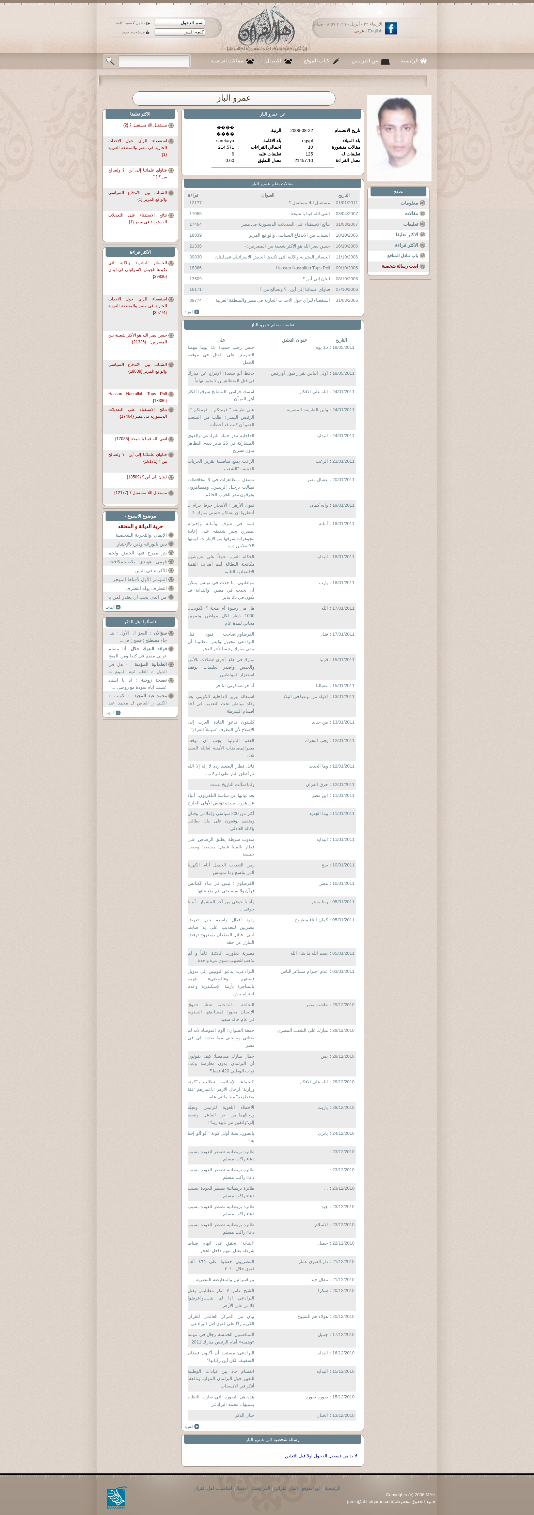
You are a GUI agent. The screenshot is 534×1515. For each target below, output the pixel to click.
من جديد (320, 722)
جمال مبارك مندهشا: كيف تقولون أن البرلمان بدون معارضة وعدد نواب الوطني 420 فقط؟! (221, 1064)
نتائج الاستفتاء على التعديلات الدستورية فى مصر (285, 224)
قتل (324, 634)
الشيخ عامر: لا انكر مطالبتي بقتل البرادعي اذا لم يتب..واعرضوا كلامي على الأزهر (221, 1298)
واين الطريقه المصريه (307, 409)
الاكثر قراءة (406, 245)
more (192, 312)
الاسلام (321, 1224)
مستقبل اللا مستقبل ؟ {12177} (140, 492)
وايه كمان (319, 505)
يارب (323, 582)
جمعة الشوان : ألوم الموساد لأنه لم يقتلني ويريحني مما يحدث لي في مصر (221, 1038)
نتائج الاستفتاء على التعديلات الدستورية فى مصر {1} (137, 218)
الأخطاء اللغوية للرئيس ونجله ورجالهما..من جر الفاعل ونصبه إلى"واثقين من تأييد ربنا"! (221, 1115)
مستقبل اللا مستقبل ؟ (309, 202)
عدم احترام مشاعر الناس (304, 971)
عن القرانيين (365, 60)
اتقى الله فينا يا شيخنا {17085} (141, 438)
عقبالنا (322, 685)
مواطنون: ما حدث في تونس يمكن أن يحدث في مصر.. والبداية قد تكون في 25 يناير (221, 590)
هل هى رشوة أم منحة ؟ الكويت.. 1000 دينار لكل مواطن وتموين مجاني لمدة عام (221, 616)
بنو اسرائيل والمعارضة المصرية (225, 1279)
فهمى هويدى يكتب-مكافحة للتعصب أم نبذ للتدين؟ (137, 566)
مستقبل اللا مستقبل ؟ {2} (145, 125)
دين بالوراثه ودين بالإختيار (142, 544)
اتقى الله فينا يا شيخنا (310, 213)
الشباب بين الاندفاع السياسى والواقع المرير (289, 235)
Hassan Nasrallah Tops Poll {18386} (137, 397)
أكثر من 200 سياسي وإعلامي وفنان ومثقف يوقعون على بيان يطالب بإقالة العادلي (221, 821)
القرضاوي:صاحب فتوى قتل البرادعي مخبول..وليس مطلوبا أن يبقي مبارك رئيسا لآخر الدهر (221, 642)
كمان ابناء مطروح (311, 919)
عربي (359, 30)
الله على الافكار (313, 391)
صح (324, 864)
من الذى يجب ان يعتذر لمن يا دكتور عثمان (137, 601)
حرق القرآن (317, 784)
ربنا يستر (319, 901)
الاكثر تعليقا (407, 234)
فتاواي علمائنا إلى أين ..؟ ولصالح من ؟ (295, 289)
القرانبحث (261, 1488)
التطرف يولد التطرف (146, 588)
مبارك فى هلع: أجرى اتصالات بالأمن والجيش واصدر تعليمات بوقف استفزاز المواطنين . (221, 667)
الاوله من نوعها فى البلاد (305, 696)
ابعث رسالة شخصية (400, 266)
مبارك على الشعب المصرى (302, 1030)
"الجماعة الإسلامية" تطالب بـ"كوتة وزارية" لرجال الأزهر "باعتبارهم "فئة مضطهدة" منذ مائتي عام (221, 1089)
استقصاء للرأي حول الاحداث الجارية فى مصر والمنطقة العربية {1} (137, 145)
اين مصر (320, 795)
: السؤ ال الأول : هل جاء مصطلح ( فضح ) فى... (137, 636)
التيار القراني (286, 1488)
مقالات (411, 213)
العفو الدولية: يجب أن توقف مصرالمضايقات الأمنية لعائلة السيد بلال (221, 748)
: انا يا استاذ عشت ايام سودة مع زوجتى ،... (137, 684)
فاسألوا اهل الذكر (140, 621)
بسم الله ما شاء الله (309, 953)
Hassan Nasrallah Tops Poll (303, 267)
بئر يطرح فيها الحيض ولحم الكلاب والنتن (137, 557)
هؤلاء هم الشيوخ (312, 1316)
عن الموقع (311, 1488)
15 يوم (321, 347)
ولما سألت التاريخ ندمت (232, 784)
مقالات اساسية (226, 60)
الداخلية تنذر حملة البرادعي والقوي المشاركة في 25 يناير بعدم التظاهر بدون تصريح (221, 443)
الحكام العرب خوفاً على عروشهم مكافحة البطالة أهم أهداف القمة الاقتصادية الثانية (221, 564)
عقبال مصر (317, 479)
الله (324, 608)
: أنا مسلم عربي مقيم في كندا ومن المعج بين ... (137, 653)
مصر (323, 883)
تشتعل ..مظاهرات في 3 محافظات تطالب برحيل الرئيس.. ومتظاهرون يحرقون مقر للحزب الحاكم (221, 487)
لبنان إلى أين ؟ (316, 278)
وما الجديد (318, 766)
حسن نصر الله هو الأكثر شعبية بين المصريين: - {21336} (137, 338)
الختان (322, 1415)
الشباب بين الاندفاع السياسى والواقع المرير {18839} (137, 368)
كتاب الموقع (317, 60)
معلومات (409, 203)
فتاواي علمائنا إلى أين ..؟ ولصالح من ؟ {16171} (137, 458)
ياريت (322, 1107)
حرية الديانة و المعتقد (140, 526)
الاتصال (273, 60)
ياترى (323, 1133)
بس (324, 1056)
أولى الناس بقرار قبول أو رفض (299, 373)
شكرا (323, 1290)
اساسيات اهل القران (212, 1488)
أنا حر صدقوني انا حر (235, 685)
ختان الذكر (245, 1415)
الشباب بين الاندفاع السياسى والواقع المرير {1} (137, 196)
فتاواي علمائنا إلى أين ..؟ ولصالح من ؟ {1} (137, 173)
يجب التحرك (316, 740)
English (375, 30)
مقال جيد (319, 1279)
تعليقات (410, 224)
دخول (140, 22)
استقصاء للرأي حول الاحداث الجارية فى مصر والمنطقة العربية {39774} (137, 304)
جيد (324, 1206)
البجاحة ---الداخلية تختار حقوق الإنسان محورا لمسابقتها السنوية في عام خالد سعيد (221, 1012)
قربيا (323, 659)
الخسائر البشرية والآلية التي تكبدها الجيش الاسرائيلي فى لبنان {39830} (137, 267)
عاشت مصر (317, 1004)
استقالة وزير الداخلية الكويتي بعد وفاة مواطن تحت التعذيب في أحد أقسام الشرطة (221, 704)
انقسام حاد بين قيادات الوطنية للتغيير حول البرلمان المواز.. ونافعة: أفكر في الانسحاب (221, 1379)
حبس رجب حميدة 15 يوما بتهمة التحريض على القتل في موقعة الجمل (221, 355)
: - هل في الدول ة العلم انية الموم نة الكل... (137, 669)
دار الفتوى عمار (313, 1261)
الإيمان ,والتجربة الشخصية (141, 535)
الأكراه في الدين (151, 570)
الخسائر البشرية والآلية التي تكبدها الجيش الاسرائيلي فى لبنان (272, 256)
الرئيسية (410, 60)
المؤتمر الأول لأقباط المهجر (140, 579)
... (326, 1151)
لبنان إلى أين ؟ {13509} (147, 477)
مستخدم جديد (133, 32)
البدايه (322, 435)
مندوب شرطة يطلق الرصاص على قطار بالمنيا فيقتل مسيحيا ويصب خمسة (221, 847)
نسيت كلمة (124, 23)
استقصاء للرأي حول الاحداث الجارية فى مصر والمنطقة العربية (273, 300)
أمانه (323, 523)
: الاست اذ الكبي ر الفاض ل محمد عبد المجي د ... (137, 700)
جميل (323, 1243)
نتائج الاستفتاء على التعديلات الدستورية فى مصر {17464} (137, 413)
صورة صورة (316, 1396)
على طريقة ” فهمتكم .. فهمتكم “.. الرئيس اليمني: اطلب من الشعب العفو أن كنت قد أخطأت (221, 417)
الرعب (322, 461)
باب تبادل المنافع (402, 255)
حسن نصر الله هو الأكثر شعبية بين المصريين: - (287, 246)
